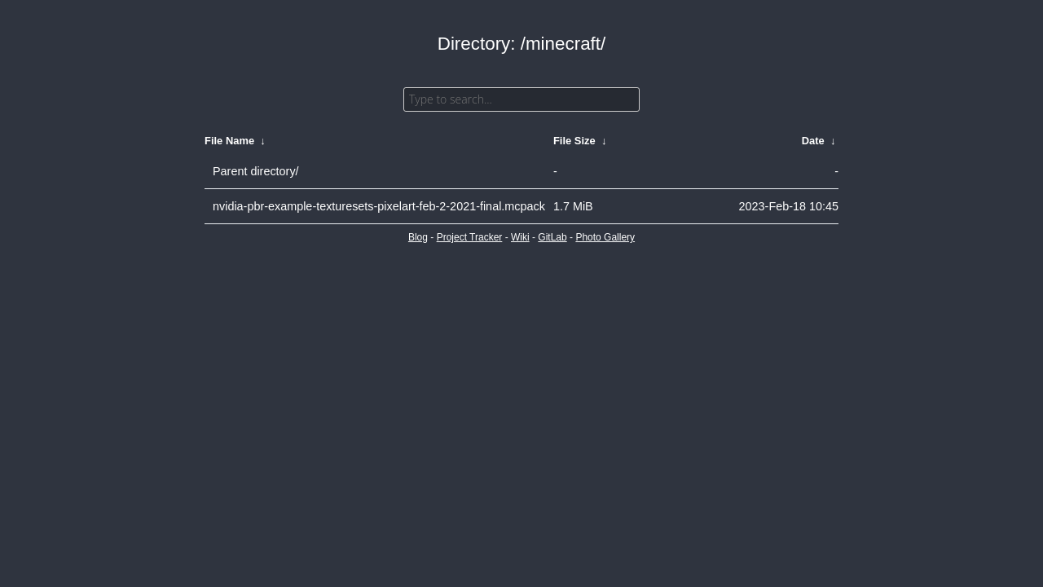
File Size (574, 141)
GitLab (552, 237)
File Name (229, 141)
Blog (418, 237)
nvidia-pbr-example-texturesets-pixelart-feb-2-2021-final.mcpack (379, 206)
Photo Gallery (605, 237)
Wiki (520, 237)
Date (813, 141)
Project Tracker (470, 237)
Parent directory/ (256, 171)
